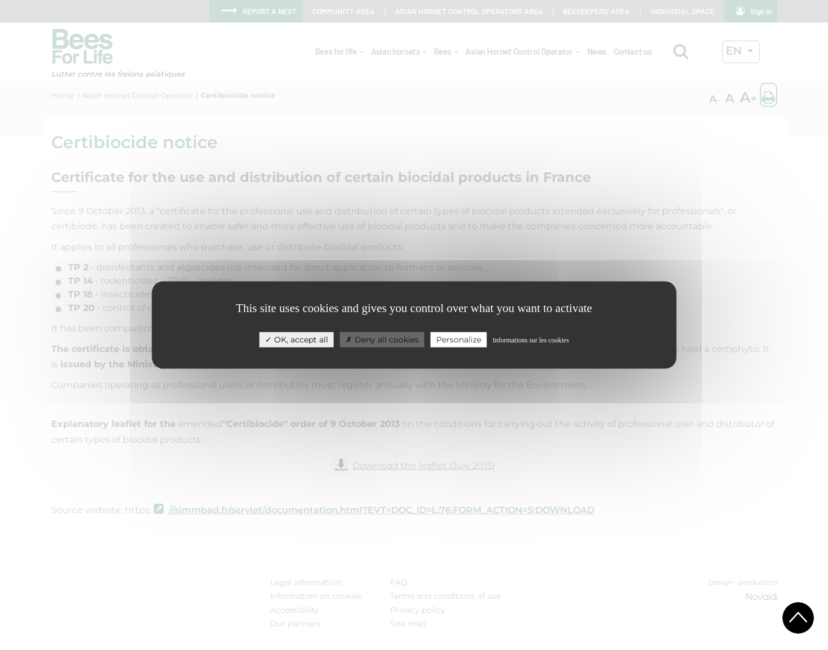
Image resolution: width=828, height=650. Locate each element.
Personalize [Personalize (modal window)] (458, 340)
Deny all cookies (382, 340)
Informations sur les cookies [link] (531, 340)
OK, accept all (296, 340)
